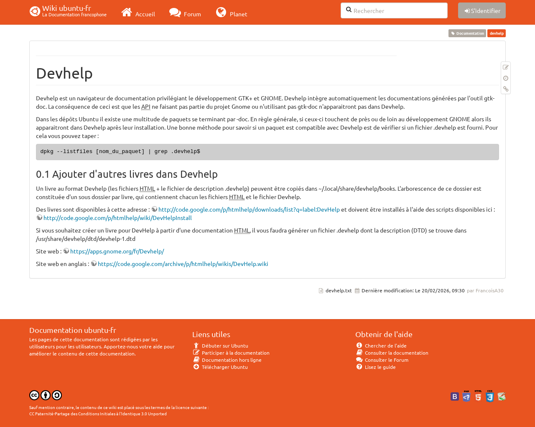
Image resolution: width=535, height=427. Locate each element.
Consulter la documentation (391, 352)
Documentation (467, 33)
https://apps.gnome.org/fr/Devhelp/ (117, 251)
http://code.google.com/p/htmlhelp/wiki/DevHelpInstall (117, 217)
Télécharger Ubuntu (220, 366)
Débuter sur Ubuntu (220, 345)
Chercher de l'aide (381, 345)
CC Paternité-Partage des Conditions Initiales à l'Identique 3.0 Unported (98, 413)
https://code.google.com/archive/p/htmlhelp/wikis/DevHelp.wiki (183, 263)
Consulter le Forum (381, 359)
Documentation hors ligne (227, 359)
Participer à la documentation (231, 352)
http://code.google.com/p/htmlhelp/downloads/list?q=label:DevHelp (249, 209)
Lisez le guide (375, 366)
